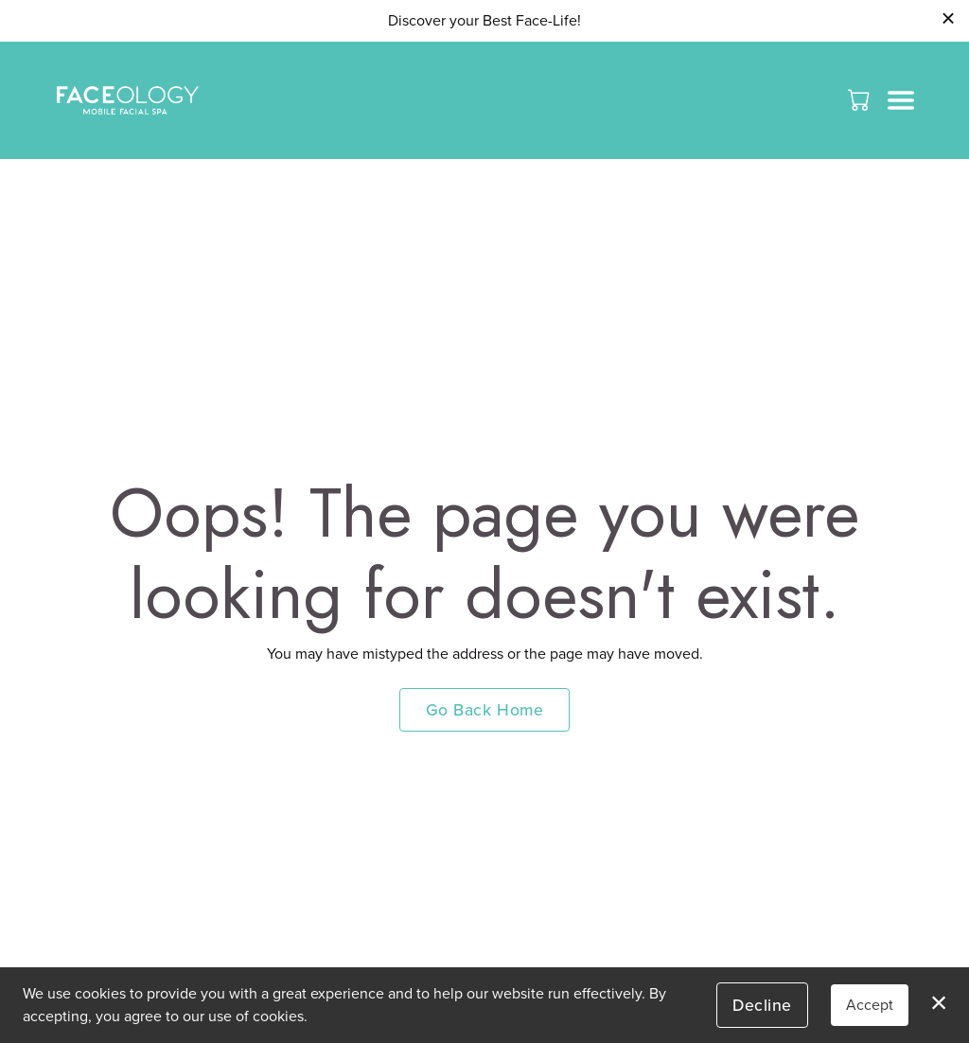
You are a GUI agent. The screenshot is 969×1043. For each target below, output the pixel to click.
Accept (869, 1005)
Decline (762, 1005)
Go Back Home (484, 710)
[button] (860, 99)
